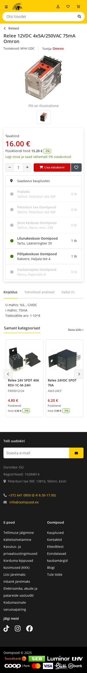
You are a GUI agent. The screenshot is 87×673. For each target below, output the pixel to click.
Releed (13, 28)
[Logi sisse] (58, 6)
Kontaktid (54, 539)
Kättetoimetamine (17, 539)
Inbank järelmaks (16, 581)
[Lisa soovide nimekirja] (76, 167)
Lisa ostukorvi (52, 167)
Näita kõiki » (76, 330)
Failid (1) (67, 292)
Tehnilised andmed (39, 292)
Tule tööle (54, 574)
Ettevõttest (55, 546)
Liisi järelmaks (14, 574)
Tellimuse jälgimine (18, 532)
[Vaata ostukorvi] (78, 6)
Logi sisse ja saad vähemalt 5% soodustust (38, 156)
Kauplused (55, 532)
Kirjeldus (10, 292)
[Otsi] (79, 16)
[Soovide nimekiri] (68, 6)
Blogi (51, 567)
